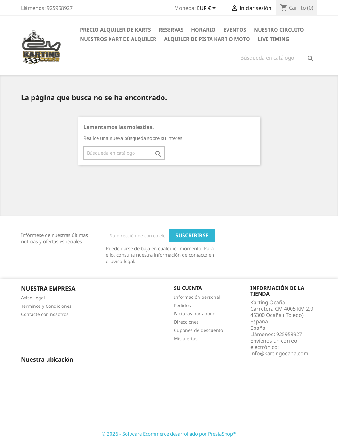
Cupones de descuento (198, 330)
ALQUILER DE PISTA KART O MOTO (207, 38)
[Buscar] (277, 57)
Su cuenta (188, 287)
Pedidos (182, 305)
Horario (203, 29)
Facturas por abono (194, 314)
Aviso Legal (33, 298)
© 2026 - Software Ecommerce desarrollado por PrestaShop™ (169, 434)
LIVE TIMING (273, 38)
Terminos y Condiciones (46, 306)
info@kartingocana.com (279, 353)
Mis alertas (186, 338)
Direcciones (186, 322)
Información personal (197, 297)
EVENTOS (234, 29)
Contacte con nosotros (44, 314)
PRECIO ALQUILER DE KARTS (115, 29)
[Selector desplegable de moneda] (207, 8)
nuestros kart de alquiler (118, 38)
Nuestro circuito (279, 29)
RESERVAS (171, 29)
